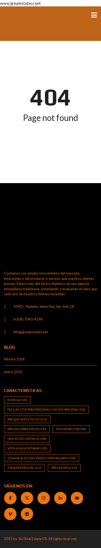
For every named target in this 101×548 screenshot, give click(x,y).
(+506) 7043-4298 (28, 319)
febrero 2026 (14, 359)
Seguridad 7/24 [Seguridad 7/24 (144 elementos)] (71, 429)
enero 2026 (13, 372)
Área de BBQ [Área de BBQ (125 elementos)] (64, 467)
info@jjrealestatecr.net (30, 332)
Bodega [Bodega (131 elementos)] (17, 400)
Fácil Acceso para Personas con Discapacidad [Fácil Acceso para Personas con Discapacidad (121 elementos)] (46, 409)
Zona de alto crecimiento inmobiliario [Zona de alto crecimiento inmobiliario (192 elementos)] (41, 458)
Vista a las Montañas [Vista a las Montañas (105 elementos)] (27, 448)
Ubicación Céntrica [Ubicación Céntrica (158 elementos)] (26, 438)
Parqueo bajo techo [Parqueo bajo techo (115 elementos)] (27, 419)
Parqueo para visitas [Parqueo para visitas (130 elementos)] (26, 429)
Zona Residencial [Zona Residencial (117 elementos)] (24, 467)
